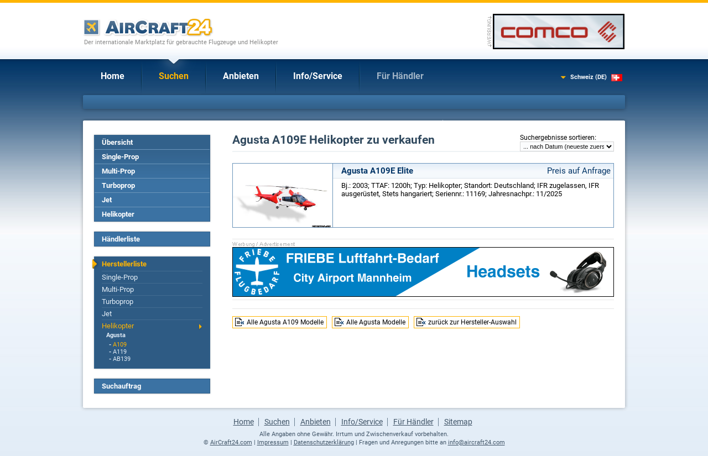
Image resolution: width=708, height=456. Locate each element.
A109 (120, 344)
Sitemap (458, 421)
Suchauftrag (121, 386)
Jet (107, 200)
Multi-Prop (118, 171)
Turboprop (118, 185)
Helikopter (118, 214)
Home (112, 76)
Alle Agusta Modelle (375, 322)
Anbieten (241, 76)
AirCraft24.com (231, 442)
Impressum (273, 442)
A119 (120, 351)
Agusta (116, 335)
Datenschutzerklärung (324, 442)
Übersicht (117, 142)
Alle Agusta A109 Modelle (285, 322)
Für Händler (400, 76)
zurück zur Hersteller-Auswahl (472, 322)
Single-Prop (120, 157)
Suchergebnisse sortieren (557, 137)
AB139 (122, 359)
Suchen (174, 76)
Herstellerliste (124, 264)
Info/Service (317, 76)
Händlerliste (121, 239)
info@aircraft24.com (476, 442)
